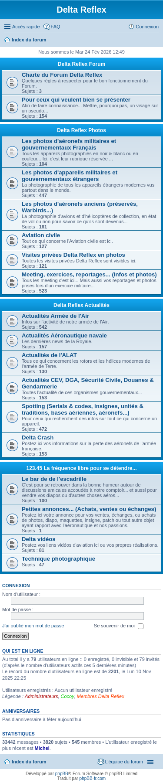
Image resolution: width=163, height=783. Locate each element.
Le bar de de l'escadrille (54, 479)
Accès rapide (26, 26)
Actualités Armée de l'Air (55, 316)
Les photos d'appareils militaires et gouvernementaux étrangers (69, 175)
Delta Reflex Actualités (81, 305)
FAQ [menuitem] (55, 26)
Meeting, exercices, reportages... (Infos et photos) (89, 274)
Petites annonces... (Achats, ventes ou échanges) (89, 509)
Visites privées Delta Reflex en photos (73, 255)
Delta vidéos (39, 539)
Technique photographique (58, 558)
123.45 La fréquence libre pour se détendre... (81, 468)
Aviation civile (41, 235)
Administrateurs (41, 696)
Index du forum (29, 39)
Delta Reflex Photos (81, 130)
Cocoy (67, 696)
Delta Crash (37, 437)
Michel (42, 748)
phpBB (61, 773)
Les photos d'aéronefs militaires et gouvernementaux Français (69, 144)
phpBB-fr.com (93, 778)
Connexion (16, 585)
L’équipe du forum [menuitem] (124, 761)
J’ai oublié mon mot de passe (33, 625)
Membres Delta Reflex (100, 696)
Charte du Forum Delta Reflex (62, 74)
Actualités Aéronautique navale (64, 335)
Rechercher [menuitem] (155, 40)
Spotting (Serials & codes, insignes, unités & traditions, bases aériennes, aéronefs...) (82, 409)
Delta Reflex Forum (81, 64)
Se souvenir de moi (118, 626)
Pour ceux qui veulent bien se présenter (76, 99)
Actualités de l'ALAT (49, 355)
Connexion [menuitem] (147, 26)
